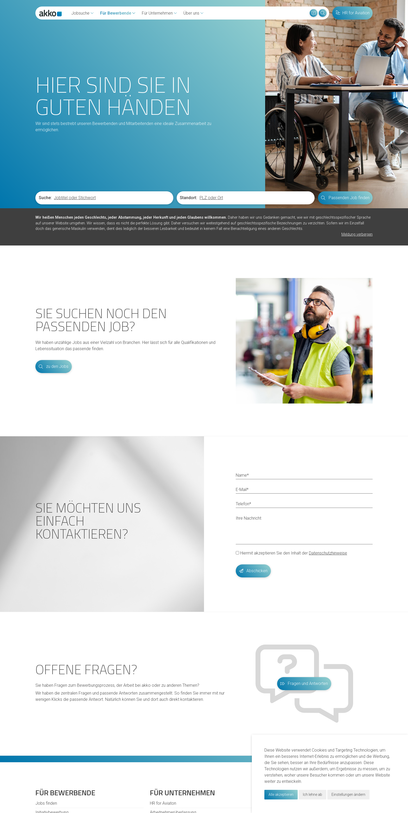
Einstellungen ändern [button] (348, 794)
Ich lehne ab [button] (312, 794)
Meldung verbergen (357, 234)
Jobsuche (80, 13)
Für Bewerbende (115, 13)
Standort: (188, 197)
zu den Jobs (54, 366)
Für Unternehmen (157, 13)
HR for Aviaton (163, 803)
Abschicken (253, 570)
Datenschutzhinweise (328, 553)
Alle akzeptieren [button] (281, 794)
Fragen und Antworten (304, 683)
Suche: (45, 197)
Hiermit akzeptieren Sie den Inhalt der (291, 553)
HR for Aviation (352, 12)
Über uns (191, 13)
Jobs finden (46, 803)
